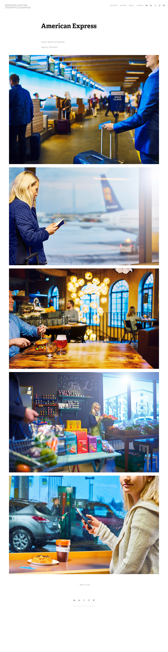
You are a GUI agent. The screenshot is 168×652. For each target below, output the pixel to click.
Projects (114, 5)
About (131, 5)
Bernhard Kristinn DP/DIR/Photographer (18, 6)
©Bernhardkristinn (89, 606)
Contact (140, 5)
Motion (123, 5)
